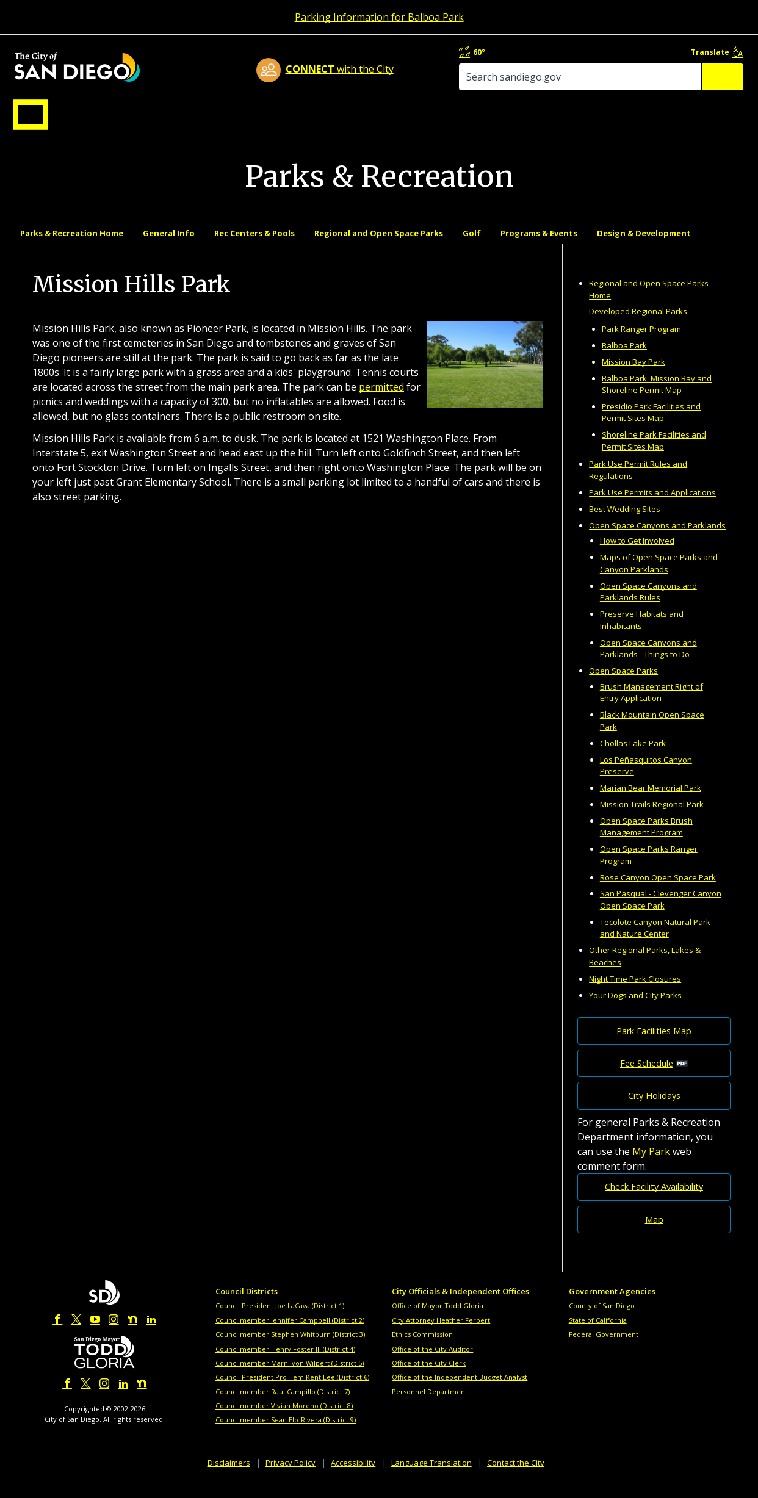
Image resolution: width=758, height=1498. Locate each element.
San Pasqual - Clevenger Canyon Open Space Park (660, 912)
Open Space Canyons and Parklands (657, 537)
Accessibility (353, 1474)
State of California (598, 1333)
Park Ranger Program (641, 341)
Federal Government (603, 1347)
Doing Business (336, 118)
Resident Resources (225, 118)
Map (654, 1231)
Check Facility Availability (654, 1199)
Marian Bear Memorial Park (650, 800)
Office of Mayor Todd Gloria (437, 1318)
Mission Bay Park (633, 374)
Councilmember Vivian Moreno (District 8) (284, 1418)
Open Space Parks (623, 683)
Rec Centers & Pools (254, 245)
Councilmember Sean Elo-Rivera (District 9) (285, 1432)
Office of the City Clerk (429, 1375)
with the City (376, 71)
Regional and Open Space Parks (378, 245)
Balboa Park (624, 358)
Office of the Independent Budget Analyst (459, 1389)
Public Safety (565, 118)
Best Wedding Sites (624, 521)
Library (447, 118)
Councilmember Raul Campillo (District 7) (282, 1404)
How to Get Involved (637, 553)
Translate (719, 53)
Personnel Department (429, 1404)
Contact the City (515, 1474)
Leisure (115, 118)
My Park (651, 1163)
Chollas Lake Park (633, 756)
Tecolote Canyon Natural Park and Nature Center (655, 940)
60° (575, 53)
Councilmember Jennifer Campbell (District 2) (289, 1333)
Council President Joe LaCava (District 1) (279, 1318)
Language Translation (431, 1474)
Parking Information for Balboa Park (379, 17)
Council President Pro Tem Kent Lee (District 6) (292, 1389)
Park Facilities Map (653, 1044)
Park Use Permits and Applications (652, 505)
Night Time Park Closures (635, 990)
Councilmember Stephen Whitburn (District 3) (290, 1347)
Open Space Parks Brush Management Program (646, 839)
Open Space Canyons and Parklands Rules (648, 604)
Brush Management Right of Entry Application (651, 705)
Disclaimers (229, 1474)
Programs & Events (538, 245)
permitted (381, 399)
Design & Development (644, 245)
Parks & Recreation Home (71, 245)
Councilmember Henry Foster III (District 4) (285, 1361)
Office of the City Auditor (432, 1361)
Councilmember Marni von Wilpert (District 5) (289, 1375)
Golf (472, 245)
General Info (169, 245)
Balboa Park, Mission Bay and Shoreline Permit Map (657, 396)
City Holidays (654, 1108)
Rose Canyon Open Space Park (658, 889)
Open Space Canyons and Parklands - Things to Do (648, 660)
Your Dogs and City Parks (635, 1007)
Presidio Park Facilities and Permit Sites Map (651, 425)
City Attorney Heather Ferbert (441, 1333)
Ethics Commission (422, 1347)
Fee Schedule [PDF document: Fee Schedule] (646, 1076)
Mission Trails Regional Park (652, 817)
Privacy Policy (290, 1474)
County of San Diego (602, 1318)
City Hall (684, 118)
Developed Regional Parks (638, 324)
